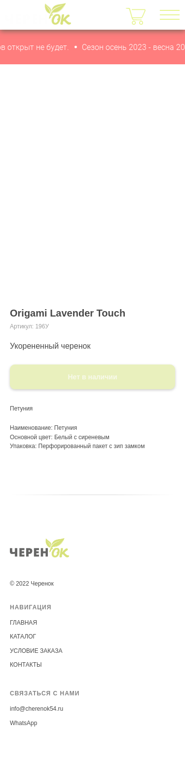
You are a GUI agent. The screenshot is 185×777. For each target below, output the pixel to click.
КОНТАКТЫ (26, 664)
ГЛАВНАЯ (23, 622)
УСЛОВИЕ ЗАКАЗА (36, 650)
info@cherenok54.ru (36, 708)
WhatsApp (23, 723)
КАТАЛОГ (23, 636)
